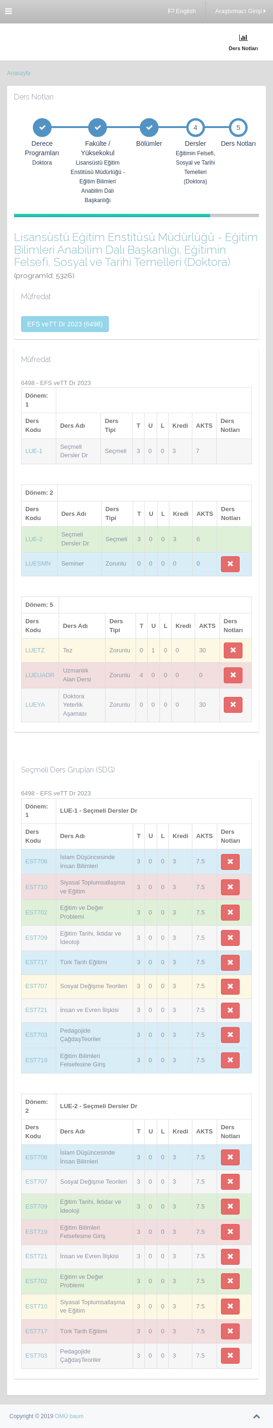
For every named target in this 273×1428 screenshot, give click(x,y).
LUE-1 (34, 450)
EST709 (36, 937)
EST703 (36, 1034)
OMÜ (62, 1416)
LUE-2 (34, 539)
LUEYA (35, 704)
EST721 (36, 1009)
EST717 (36, 962)
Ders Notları (243, 42)
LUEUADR (39, 675)
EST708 (36, 861)
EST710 (36, 887)
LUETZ (35, 650)
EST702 (36, 912)
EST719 (36, 1060)
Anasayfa (18, 73)
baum (76, 1416)
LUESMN (38, 563)
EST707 (36, 986)
